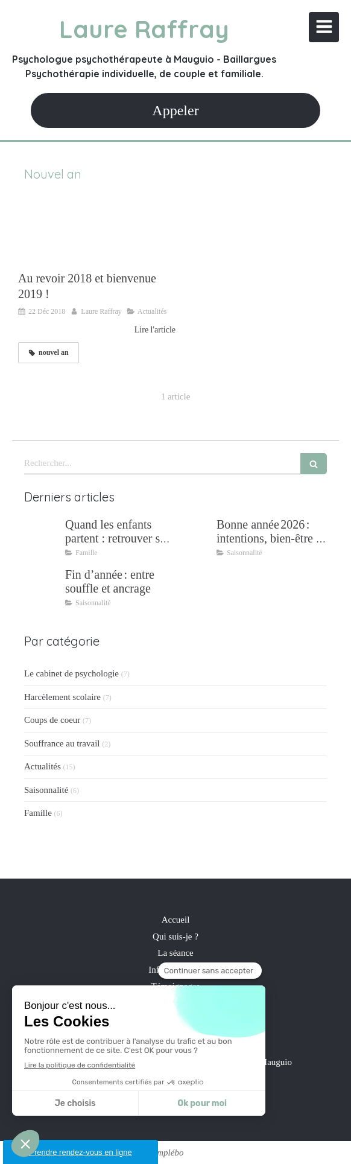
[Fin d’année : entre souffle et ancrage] (42, 586)
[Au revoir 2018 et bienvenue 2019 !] (97, 232)
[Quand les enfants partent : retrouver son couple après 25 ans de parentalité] (42, 536)
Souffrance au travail (62, 743)
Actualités (42, 766)
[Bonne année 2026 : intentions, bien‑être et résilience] (194, 536)
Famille (38, 813)
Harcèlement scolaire (62, 697)
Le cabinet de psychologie (71, 673)
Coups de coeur (52, 720)
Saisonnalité (46, 790)
